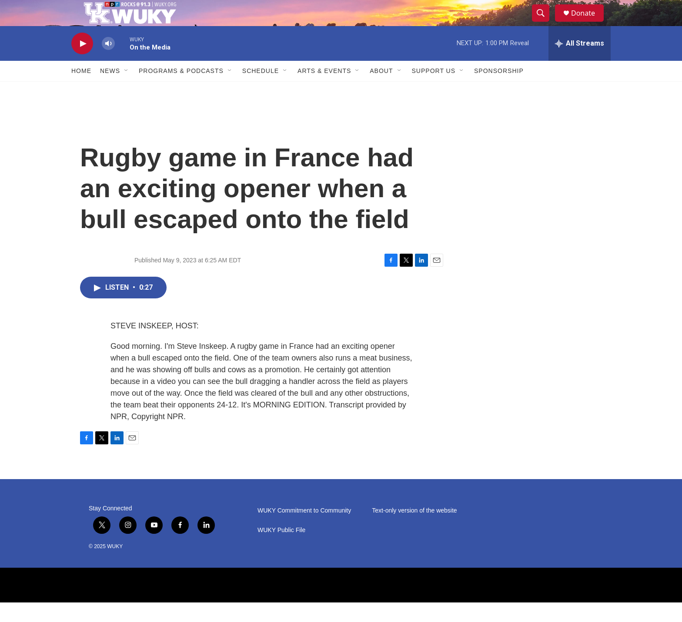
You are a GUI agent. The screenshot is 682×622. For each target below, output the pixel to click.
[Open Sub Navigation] (126, 90)
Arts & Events (324, 90)
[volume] (108, 63)
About (381, 90)
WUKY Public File (281, 549)
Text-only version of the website (414, 530)
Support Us (434, 90)
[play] (82, 63)
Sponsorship (499, 90)
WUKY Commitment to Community (304, 530)
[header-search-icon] (544, 23)
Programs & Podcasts (181, 90)
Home (81, 90)
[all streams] (579, 63)
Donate (588, 22)
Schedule (260, 90)
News (110, 90)
